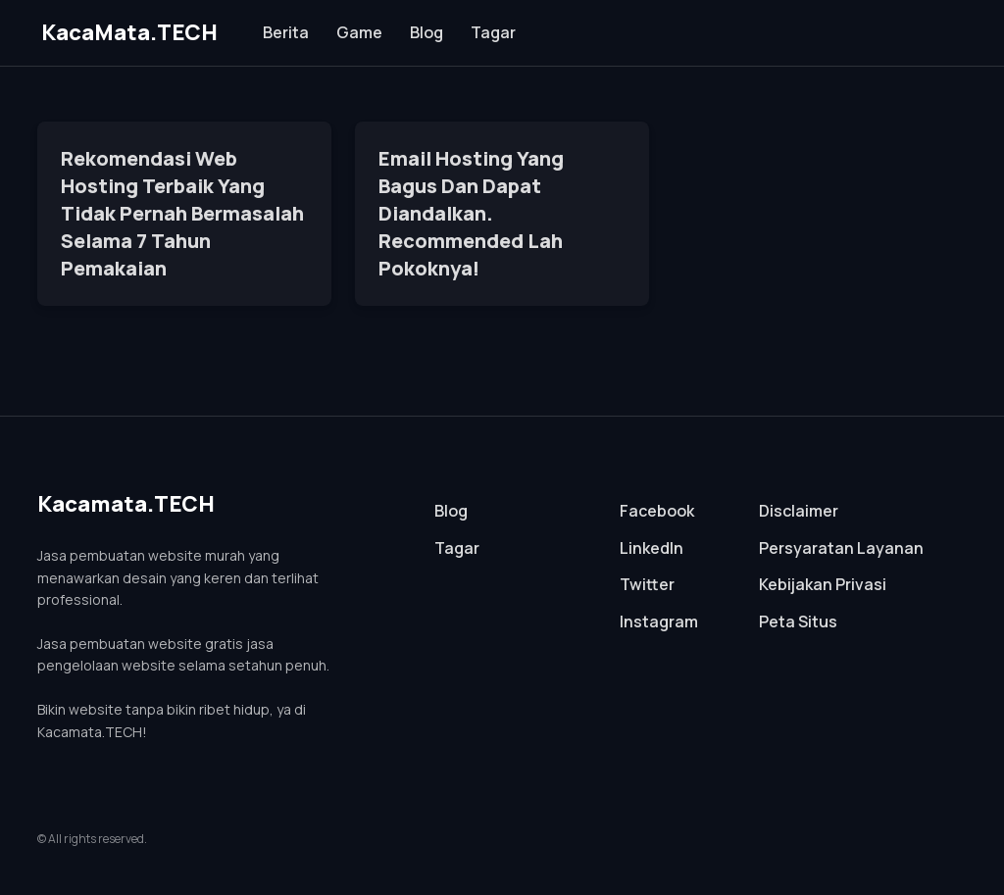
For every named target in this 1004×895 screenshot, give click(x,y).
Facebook (657, 511)
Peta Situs (798, 621)
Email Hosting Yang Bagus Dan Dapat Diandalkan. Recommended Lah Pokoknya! (471, 213)
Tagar (493, 32)
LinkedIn (651, 548)
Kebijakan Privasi (822, 584)
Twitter (647, 584)
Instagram (659, 621)
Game (359, 32)
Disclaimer (798, 511)
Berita (286, 32)
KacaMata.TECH (129, 32)
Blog (426, 32)
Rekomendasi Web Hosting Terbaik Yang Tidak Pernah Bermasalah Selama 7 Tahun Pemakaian (182, 213)
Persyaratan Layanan (841, 548)
